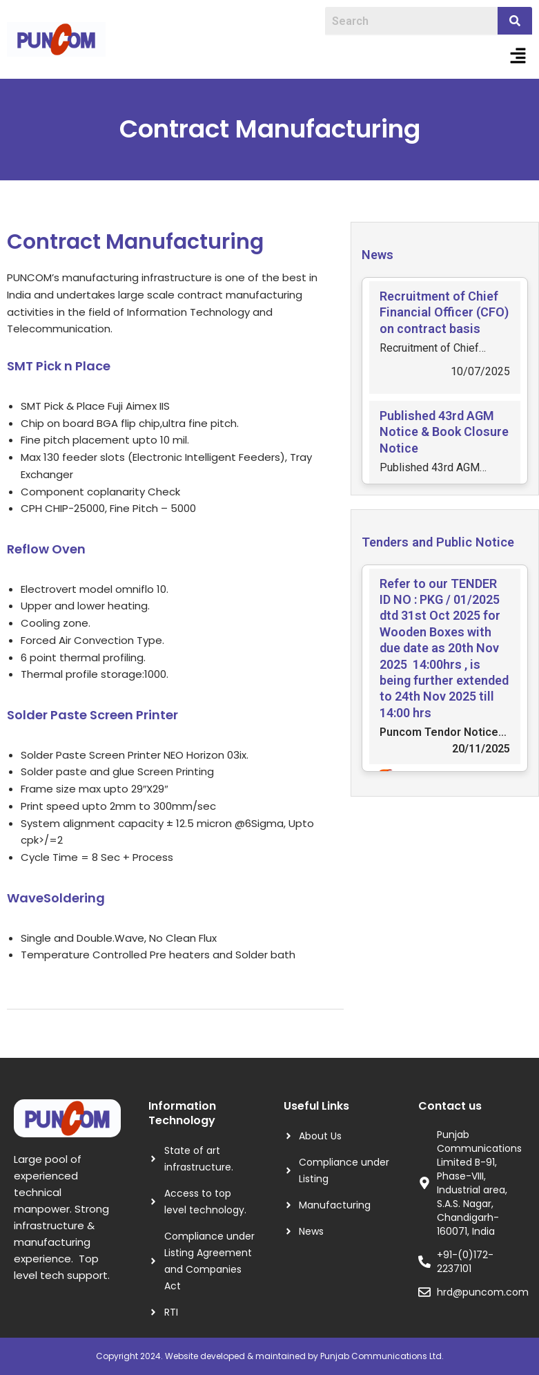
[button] (518, 56)
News (377, 254)
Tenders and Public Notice (438, 542)
